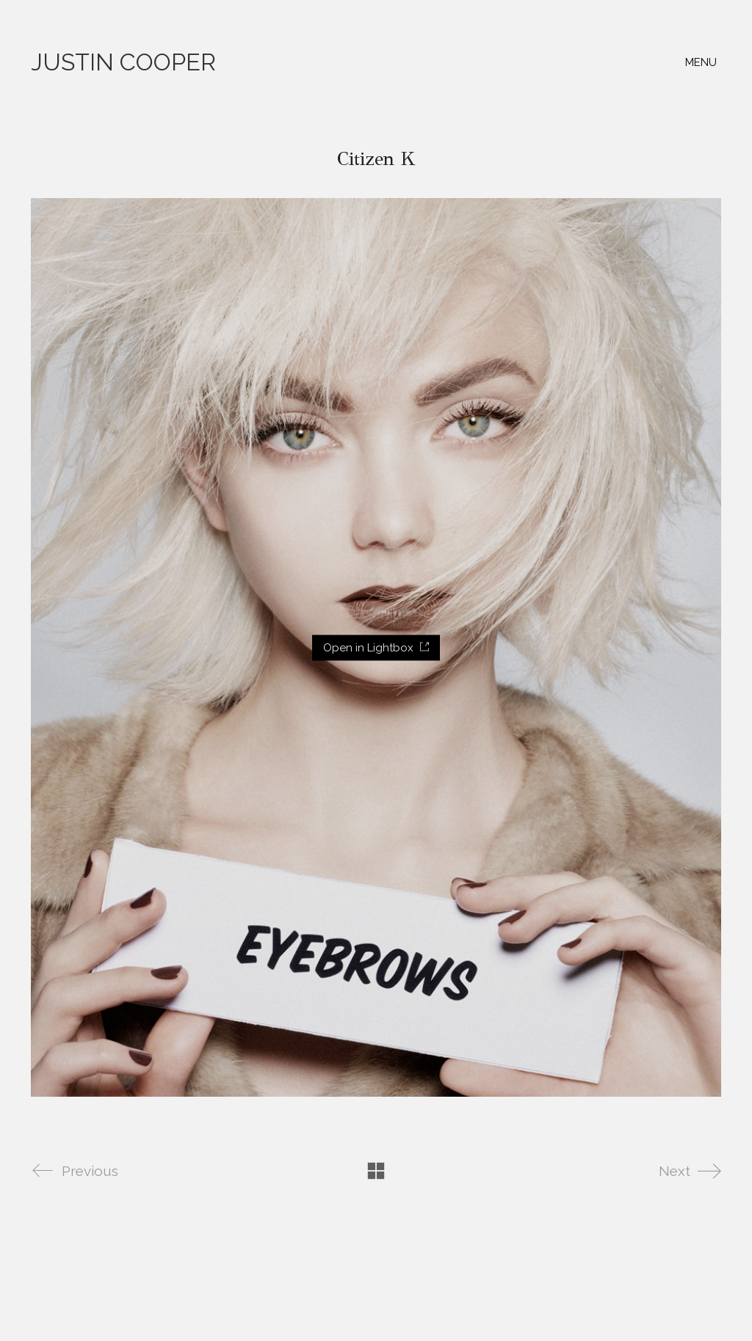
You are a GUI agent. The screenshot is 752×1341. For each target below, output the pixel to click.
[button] (703, 62)
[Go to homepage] (123, 62)
